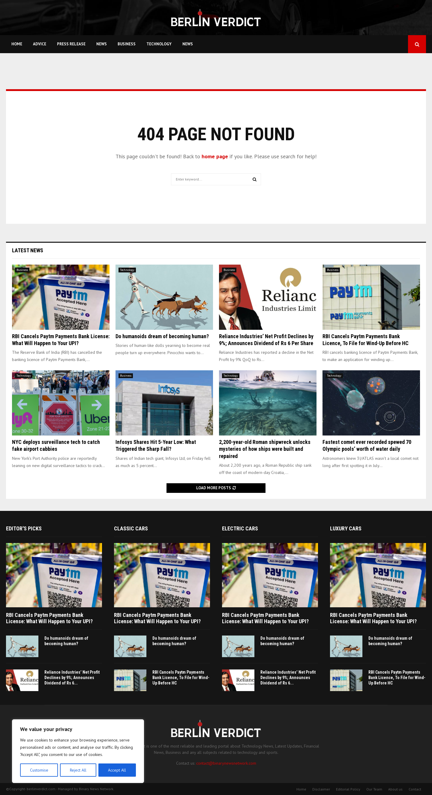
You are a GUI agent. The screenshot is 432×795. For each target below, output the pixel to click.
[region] (78, 751)
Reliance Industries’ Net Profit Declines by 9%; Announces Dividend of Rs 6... (72, 677)
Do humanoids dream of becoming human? (162, 336)
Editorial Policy (348, 789)
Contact (415, 789)
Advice (39, 44)
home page (215, 156)
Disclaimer (321, 789)
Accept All (117, 770)
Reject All (78, 770)
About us (395, 789)
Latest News (27, 250)
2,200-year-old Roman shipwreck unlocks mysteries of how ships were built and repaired (264, 449)
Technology (159, 44)
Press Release (71, 44)
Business (127, 44)
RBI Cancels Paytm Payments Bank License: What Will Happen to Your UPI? (49, 618)
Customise (39, 770)
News (101, 44)
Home (16, 44)
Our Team (374, 789)
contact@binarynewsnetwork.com (226, 763)
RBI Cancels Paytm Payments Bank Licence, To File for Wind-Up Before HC (180, 677)
